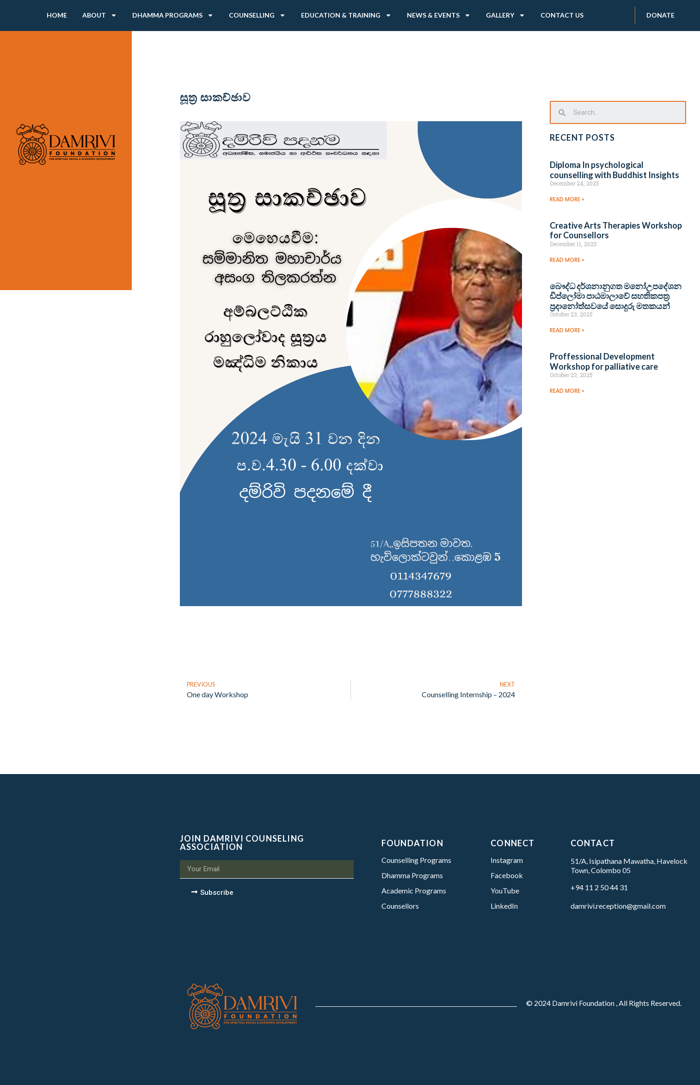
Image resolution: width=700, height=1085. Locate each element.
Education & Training (346, 15)
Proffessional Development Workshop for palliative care (604, 361)
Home (57, 15)
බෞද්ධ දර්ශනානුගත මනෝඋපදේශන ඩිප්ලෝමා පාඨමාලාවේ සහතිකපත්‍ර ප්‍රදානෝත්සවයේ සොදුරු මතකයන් (616, 296)
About (99, 15)
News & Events (439, 15)
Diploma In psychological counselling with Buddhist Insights (614, 170)
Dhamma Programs (173, 15)
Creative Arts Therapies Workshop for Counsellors (616, 230)
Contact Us (561, 15)
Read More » (567, 199)
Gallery (505, 15)
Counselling (257, 15)
